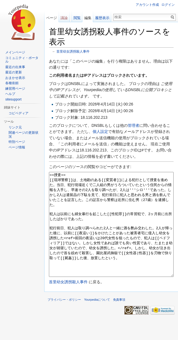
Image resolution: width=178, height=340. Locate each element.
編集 (87, 18)
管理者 (133, 125)
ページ (51, 18)
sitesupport (13, 99)
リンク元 (15, 127)
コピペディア (18, 113)
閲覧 (77, 18)
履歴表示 (102, 18)
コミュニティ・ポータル (21, 60)
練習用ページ (15, 89)
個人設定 (100, 131)
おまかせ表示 (15, 78)
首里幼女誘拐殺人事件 (73, 51)
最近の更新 (13, 72)
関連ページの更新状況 (23, 134)
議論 (64, 18)
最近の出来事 (15, 67)
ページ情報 (17, 147)
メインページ (15, 52)
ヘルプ (10, 94)
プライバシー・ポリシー (64, 320)
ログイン (168, 5)
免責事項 (119, 320)
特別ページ (17, 142)
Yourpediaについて (97, 320)
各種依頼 (12, 83)
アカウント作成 (147, 5)
